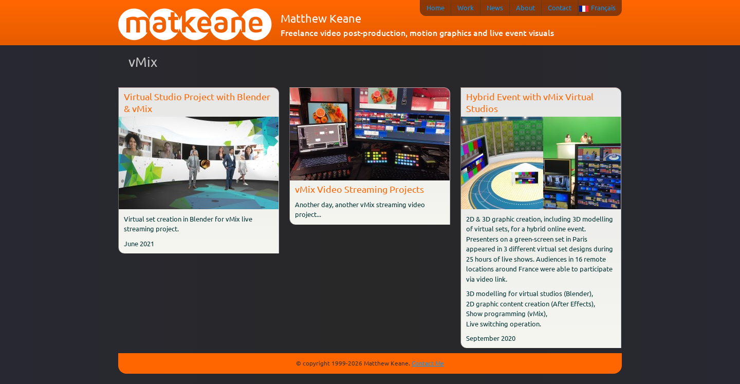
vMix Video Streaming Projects (359, 189)
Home (436, 7)
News (495, 7)
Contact (559, 7)
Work (465, 7)
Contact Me (428, 363)
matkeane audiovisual (195, 24)
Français (603, 7)
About (525, 7)
